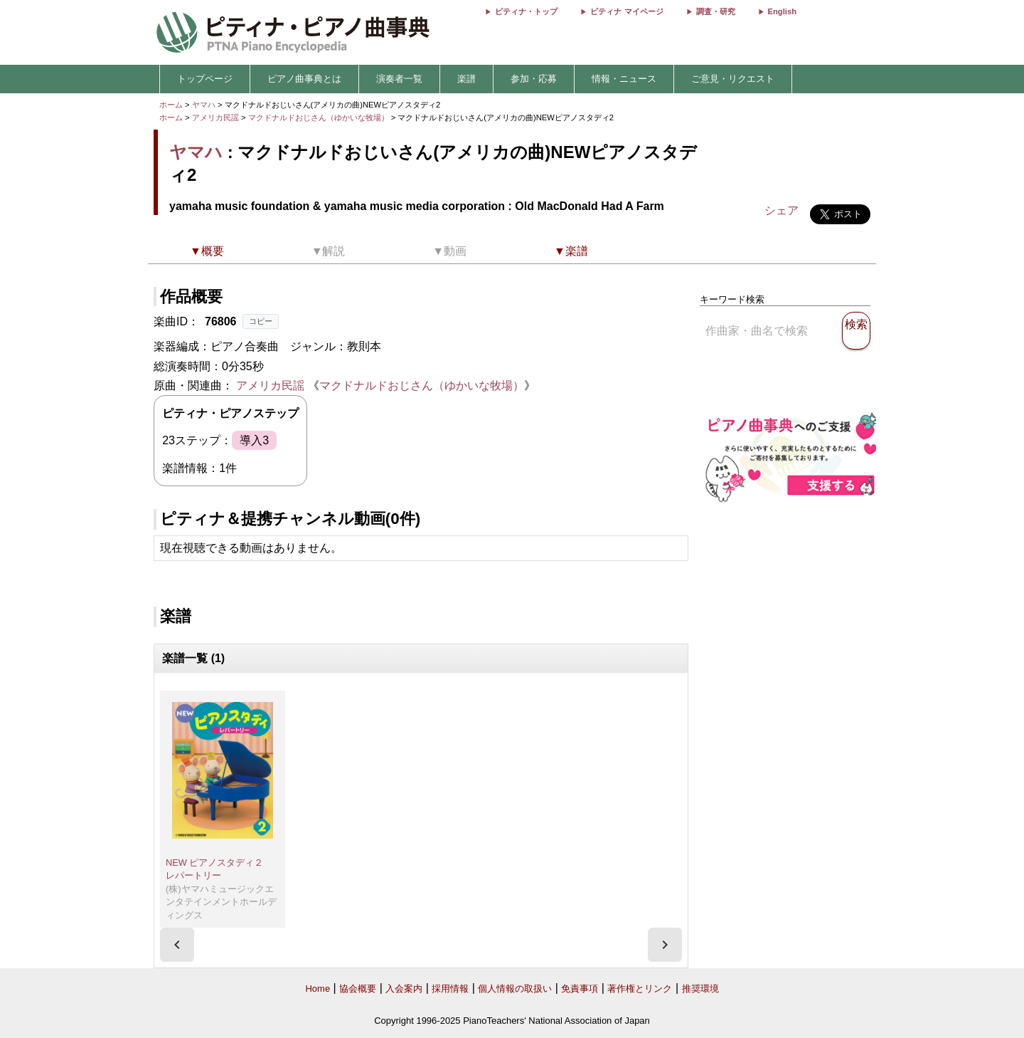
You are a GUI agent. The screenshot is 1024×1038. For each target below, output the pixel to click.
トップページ (205, 78)
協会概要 (357, 988)
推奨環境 (700, 988)
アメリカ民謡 (215, 117)
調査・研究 (715, 11)
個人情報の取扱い (515, 988)
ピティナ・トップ (526, 11)
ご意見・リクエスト (732, 78)
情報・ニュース (624, 78)
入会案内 (403, 988)
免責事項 (579, 988)
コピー (260, 321)
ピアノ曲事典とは (304, 78)
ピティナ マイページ (626, 11)
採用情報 (450, 988)
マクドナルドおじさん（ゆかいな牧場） (319, 117)
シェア (781, 210)
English (782, 11)
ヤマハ (203, 104)
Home (317, 988)
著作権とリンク (639, 988)
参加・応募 (534, 78)
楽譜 (466, 78)
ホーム (171, 104)
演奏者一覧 (399, 78)
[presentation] (177, 945)
